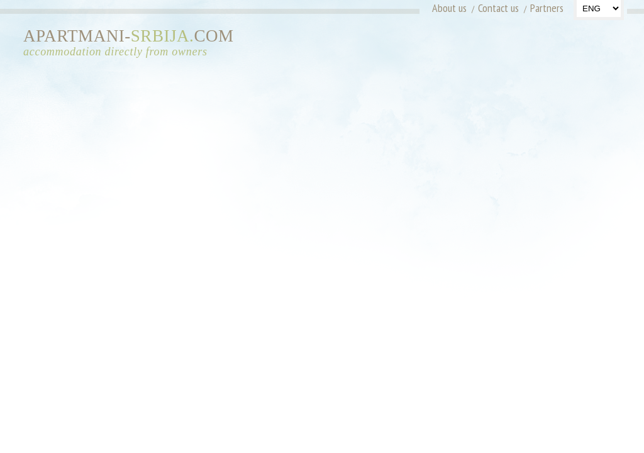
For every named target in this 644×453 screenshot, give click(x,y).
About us (449, 8)
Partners (547, 8)
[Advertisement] (509, 47)
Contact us (498, 8)
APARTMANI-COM (133, 43)
